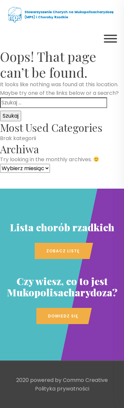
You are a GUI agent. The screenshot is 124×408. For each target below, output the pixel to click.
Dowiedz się (63, 316)
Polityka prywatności (62, 388)
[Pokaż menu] (110, 39)
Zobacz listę (62, 251)
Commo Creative (85, 380)
